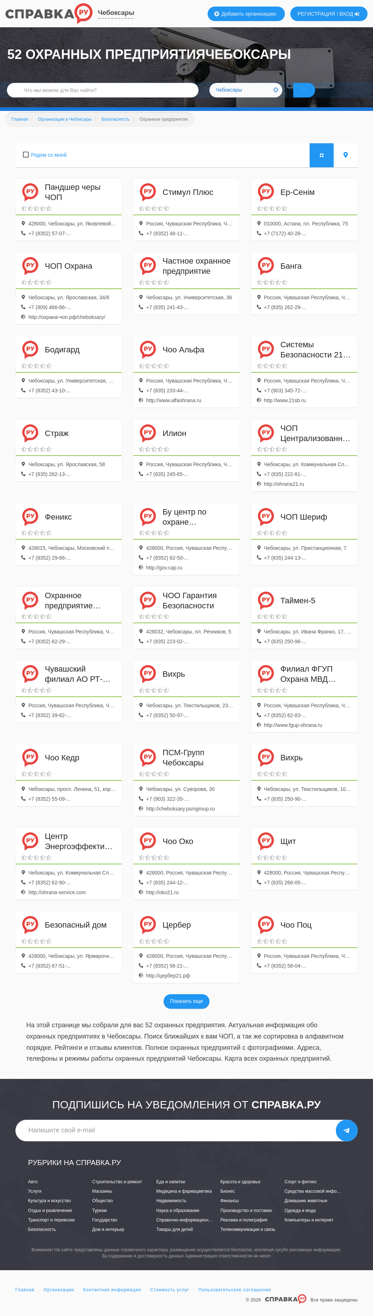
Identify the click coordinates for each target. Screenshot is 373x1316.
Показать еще (186, 1011)
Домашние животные (305, 1210)
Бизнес (227, 1201)
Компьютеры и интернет (309, 1229)
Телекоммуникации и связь (247, 1238)
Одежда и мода (300, 1220)
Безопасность (42, 1238)
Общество (102, 1210)
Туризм (99, 1220)
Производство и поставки (246, 1220)
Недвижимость (171, 1210)
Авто (33, 1191)
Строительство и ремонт (117, 1191)
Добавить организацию (245, 14)
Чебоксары (116, 12)
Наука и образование (177, 1220)
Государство (104, 1229)
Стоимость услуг (169, 1299)
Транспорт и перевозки (51, 1229)
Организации (59, 1299)
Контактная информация (112, 1299)
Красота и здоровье (240, 1191)
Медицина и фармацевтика (184, 1201)
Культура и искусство (49, 1210)
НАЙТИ (315, 96)
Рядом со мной (49, 164)
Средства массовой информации (318, 1201)
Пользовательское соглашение (235, 1299)
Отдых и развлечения (50, 1220)
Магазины (102, 1201)
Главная (25, 1299)
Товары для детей (174, 1238)
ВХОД (349, 14)
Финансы (229, 1210)
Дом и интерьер (108, 1238)
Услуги (35, 1201)
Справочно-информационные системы (195, 1229)
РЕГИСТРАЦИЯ (316, 14)
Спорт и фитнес (300, 1191)
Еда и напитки (170, 1191)
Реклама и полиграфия (243, 1229)
